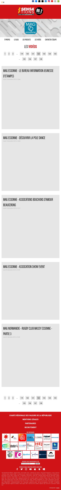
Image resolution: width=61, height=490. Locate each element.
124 (49, 54)
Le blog (16, 39)
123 (44, 54)
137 (35, 59)
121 (33, 54)
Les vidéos (38, 39)
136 (30, 59)
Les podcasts (27, 39)
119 (22, 54)
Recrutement (30, 427)
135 (24, 59)
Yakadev (57, 487)
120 (27, 54)
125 (55, 54)
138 (41, 59)
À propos (7, 39)
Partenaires (30, 423)
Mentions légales (30, 419)
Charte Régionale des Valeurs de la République (30, 415)
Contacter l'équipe (51, 39)
